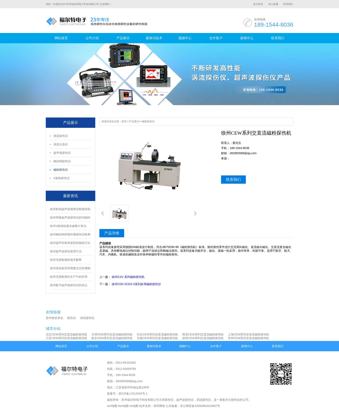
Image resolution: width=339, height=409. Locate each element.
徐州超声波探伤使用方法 (66, 251)
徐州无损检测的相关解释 (66, 259)
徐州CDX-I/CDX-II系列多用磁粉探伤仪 (136, 284)
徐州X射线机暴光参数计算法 (68, 226)
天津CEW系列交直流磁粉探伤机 (112, 334)
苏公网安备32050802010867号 (200, 406)
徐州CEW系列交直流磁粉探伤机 (203, 338)
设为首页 (258, 4)
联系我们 (288, 4)
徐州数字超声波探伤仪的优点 (68, 285)
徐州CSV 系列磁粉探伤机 (128, 277)
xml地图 (112, 406)
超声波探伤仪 (185, 399)
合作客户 (215, 38)
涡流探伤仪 (87, 318)
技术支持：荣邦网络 (152, 406)
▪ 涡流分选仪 (59, 144)
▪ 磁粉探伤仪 (59, 169)
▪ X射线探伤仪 (60, 178)
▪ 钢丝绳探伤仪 (60, 161)
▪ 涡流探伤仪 (59, 136)
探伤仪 (71, 318)
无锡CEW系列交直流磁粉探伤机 (157, 338)
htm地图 (123, 406)
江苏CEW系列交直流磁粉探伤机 (66, 338)
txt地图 (133, 406)
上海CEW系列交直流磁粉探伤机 (248, 334)
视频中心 (185, 38)
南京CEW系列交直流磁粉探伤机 (112, 338)
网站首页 (61, 38)
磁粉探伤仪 (148, 121)
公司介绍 (92, 38)
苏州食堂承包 (54, 318)
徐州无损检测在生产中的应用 (68, 276)
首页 (123, 121)
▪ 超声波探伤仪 (60, 152)
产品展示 (123, 38)
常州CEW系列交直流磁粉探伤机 (248, 338)
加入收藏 (273, 4)
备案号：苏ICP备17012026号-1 (127, 393)
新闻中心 (246, 38)
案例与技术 (154, 38)
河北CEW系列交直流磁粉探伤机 (157, 334)
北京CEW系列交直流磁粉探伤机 (66, 334)
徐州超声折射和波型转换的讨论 (70, 242)
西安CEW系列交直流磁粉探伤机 (203, 334)
